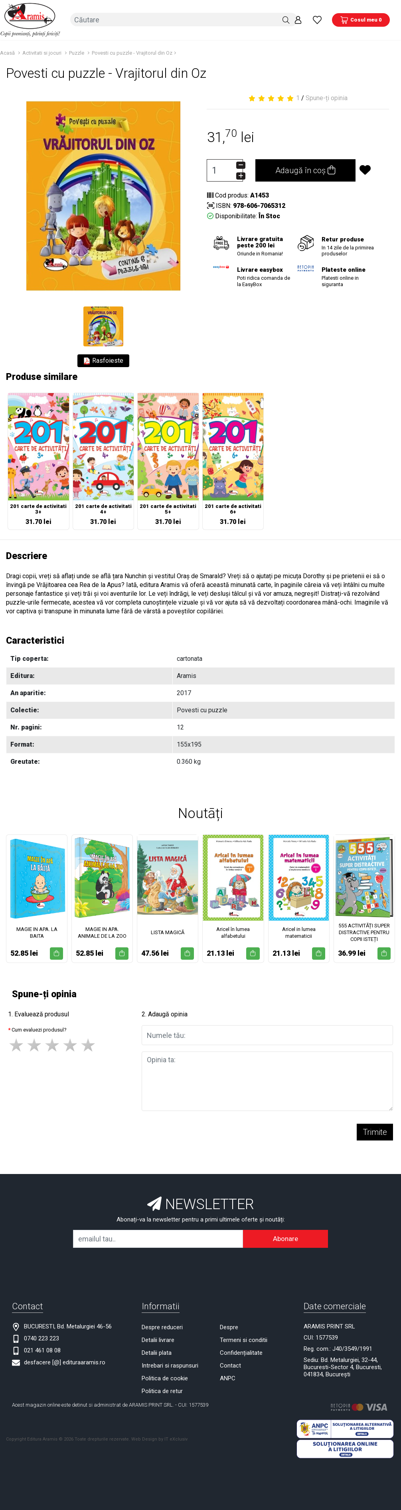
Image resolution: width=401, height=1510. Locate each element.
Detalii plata (157, 1352)
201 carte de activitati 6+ (233, 508)
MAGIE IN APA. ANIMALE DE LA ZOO (102, 931)
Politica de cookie (165, 1377)
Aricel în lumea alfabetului (233, 931)
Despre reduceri (162, 1326)
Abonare (285, 1238)
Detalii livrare (158, 1339)
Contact (230, 1364)
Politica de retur (162, 1390)
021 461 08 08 (42, 1349)
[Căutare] (286, 19)
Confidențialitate (241, 1352)
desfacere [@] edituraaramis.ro (64, 1361)
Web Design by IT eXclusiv (159, 1438)
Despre (229, 1326)
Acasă (7, 52)
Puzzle (76, 52)
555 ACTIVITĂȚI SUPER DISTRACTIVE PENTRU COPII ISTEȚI (364, 932)
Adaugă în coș (305, 170)
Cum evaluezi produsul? (39, 1029)
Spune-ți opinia (327, 97)
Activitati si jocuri (41, 52)
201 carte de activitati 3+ (38, 508)
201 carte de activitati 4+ (103, 508)
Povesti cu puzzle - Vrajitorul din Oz (132, 52)
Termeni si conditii (243, 1339)
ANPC (227, 1377)
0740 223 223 (41, 1337)
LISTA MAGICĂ (167, 932)
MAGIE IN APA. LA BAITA (36, 931)
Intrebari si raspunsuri (170, 1364)
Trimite (375, 1131)
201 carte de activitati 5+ (168, 508)
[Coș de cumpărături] (361, 19)
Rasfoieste (103, 360)
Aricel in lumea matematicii (299, 931)
